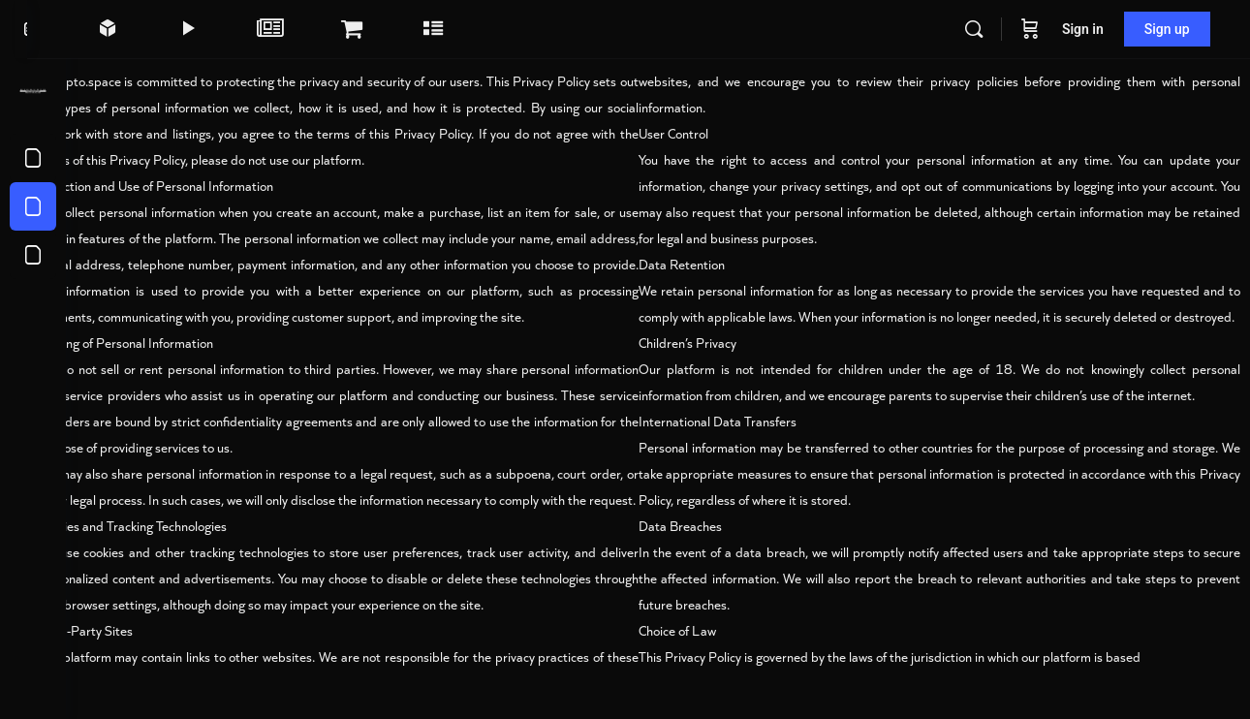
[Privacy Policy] (33, 206)
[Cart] (1031, 29)
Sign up (1168, 29)
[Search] (974, 29)
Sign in (1084, 29)
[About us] (33, 255)
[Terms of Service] (33, 158)
